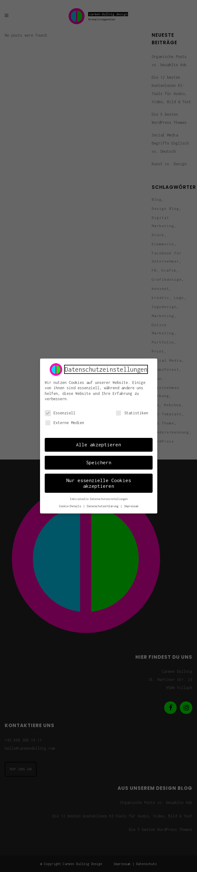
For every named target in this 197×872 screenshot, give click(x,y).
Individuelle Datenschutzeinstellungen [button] (99, 498)
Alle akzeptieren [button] (98, 444)
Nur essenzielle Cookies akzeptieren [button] (98, 482)
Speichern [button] (98, 462)
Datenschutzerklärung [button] (103, 506)
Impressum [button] (131, 506)
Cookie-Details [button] (71, 506)
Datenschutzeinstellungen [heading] (106, 369)
